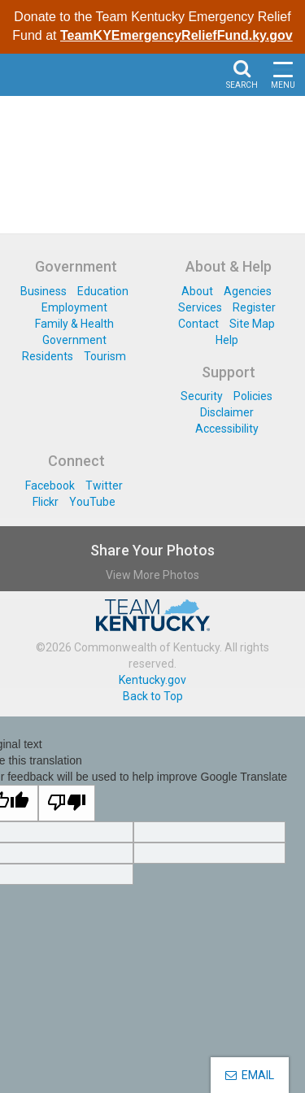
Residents (47, 356)
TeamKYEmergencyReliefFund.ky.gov (176, 35)
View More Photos (152, 574)
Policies (252, 396)
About (197, 291)
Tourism (105, 356)
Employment (74, 307)
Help (227, 339)
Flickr (46, 501)
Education (103, 291)
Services (200, 307)
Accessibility (227, 428)
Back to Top (153, 696)
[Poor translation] (66, 803)
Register (254, 307)
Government (74, 339)
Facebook (50, 485)
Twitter (104, 485)
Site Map (252, 323)
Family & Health (74, 323)
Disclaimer (227, 412)
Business (43, 291)
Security (202, 396)
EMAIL (249, 1075)
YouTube (92, 501)
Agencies (248, 291)
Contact (198, 323)
